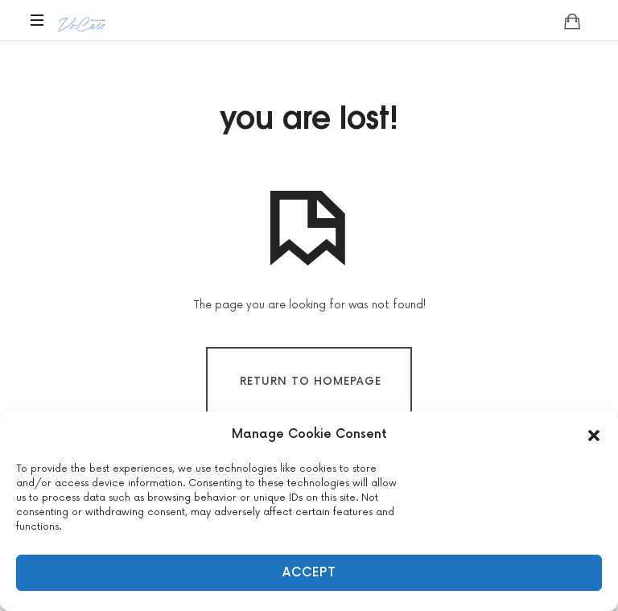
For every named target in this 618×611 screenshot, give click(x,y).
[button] (594, 435)
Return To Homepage (310, 380)
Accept (309, 572)
